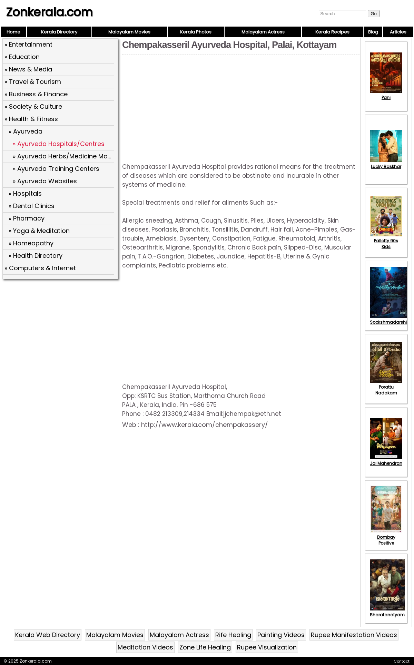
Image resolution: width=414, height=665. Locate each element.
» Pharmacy (27, 218)
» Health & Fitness (31, 119)
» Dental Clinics (32, 206)
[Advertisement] (61, 331)
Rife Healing (233, 634)
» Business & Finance (36, 94)
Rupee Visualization (267, 647)
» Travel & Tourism (32, 81)
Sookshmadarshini (390, 319)
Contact (402, 661)
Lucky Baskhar (386, 163)
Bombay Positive (386, 537)
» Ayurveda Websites (45, 181)
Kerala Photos (195, 32)
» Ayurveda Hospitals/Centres (59, 143)
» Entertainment (28, 44)
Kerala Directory (59, 32)
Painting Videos (281, 634)
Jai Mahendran (386, 460)
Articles (398, 32)
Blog (373, 32)
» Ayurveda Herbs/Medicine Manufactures (77, 156)
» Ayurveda (25, 131)
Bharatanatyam (387, 612)
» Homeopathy (31, 243)
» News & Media (28, 69)
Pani (386, 94)
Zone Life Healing (205, 647)
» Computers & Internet (40, 268)
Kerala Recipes (332, 32)
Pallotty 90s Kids (386, 241)
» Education (22, 56)
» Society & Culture (33, 106)
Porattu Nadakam (386, 387)
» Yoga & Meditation (39, 230)
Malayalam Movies (129, 32)
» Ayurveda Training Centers (56, 168)
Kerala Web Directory (47, 634)
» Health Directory (35, 255)
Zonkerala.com (49, 12)
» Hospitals (25, 193)
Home (13, 32)
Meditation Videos (145, 647)
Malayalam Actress (263, 32)
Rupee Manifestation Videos (354, 634)
